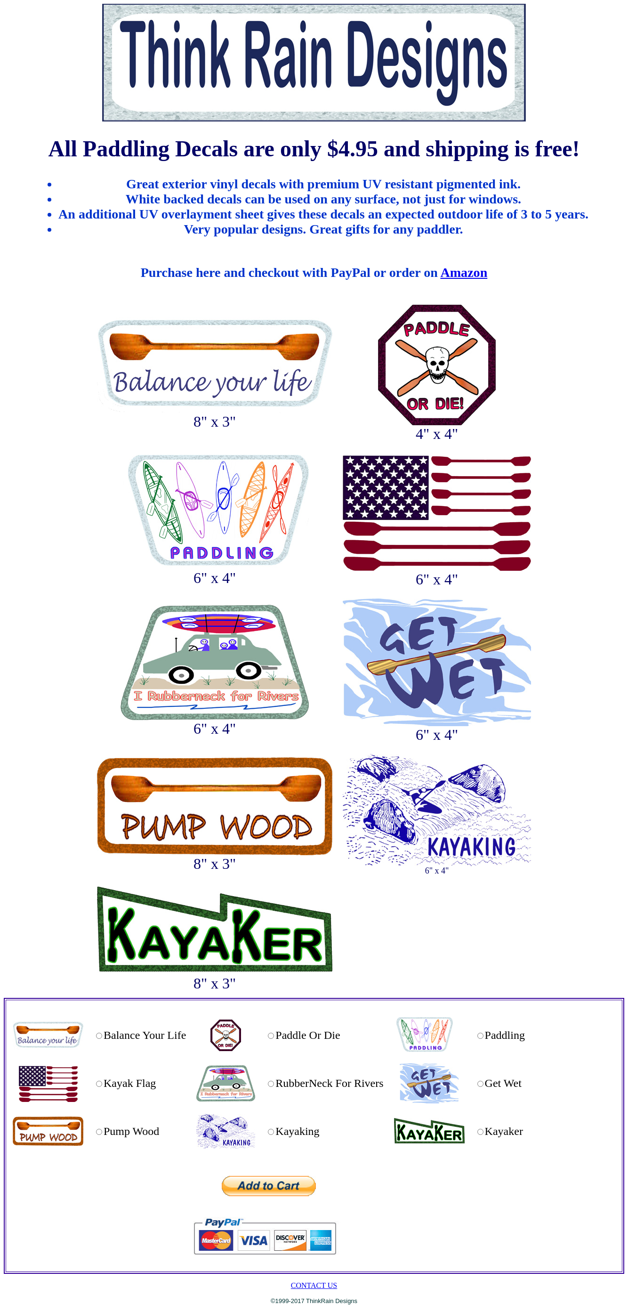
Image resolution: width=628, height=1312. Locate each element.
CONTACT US (314, 1285)
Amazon (463, 272)
